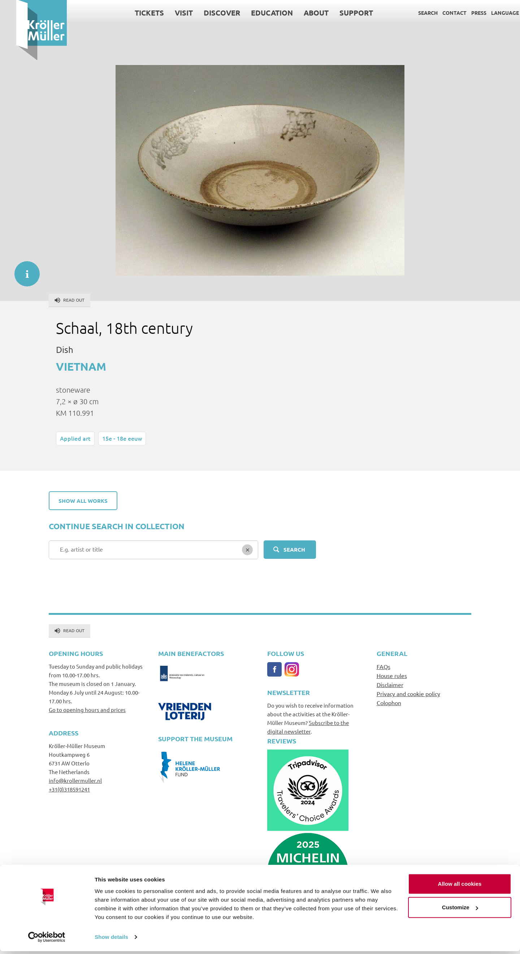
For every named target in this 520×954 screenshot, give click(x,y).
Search (411, 12)
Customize (460, 910)
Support (340, 12)
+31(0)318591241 (69, 789)
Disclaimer (390, 684)
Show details (111, 940)
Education (256, 12)
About (299, 12)
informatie (23, 270)
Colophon (389, 702)
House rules (392, 675)
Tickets (133, 12)
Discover (205, 12)
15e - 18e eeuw (122, 438)
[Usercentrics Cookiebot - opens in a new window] (46, 939)
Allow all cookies (460, 887)
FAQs (383, 666)
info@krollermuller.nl (75, 780)
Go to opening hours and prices (87, 709)
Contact (438, 12)
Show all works (83, 500)
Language (489, 12)
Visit (168, 12)
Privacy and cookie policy (408, 693)
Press (462, 12)
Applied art (75, 438)
